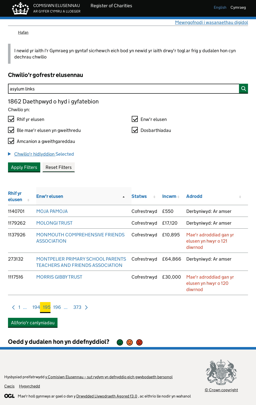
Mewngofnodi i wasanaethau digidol (211, 22)
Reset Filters (59, 167)
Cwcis (9, 386)
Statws (139, 196)
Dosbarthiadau (155, 130)
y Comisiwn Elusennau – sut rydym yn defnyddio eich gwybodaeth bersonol (108, 377)
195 (46, 308)
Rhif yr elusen (30, 119)
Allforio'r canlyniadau (32, 323)
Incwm (169, 196)
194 (36, 308)
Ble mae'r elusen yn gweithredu (49, 130)
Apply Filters (24, 167)
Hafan (23, 32)
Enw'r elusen (153, 119)
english (220, 7)
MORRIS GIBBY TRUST (59, 277)
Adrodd (194, 196)
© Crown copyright (221, 390)
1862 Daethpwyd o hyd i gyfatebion (53, 101)
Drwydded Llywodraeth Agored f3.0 (106, 396)
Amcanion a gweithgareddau (46, 141)
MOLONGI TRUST (54, 223)
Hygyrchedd (29, 386)
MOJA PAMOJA (52, 211)
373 (77, 308)
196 (57, 308)
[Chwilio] (128, 89)
